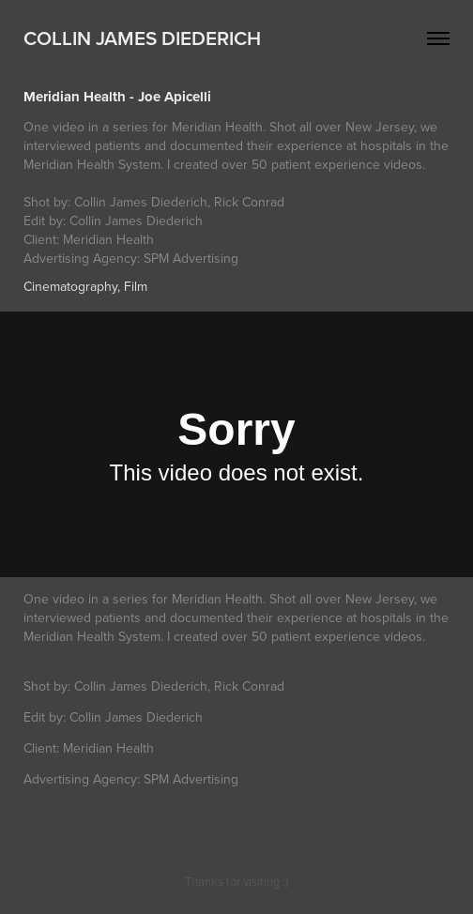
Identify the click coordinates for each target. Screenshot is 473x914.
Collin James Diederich (142, 37)
